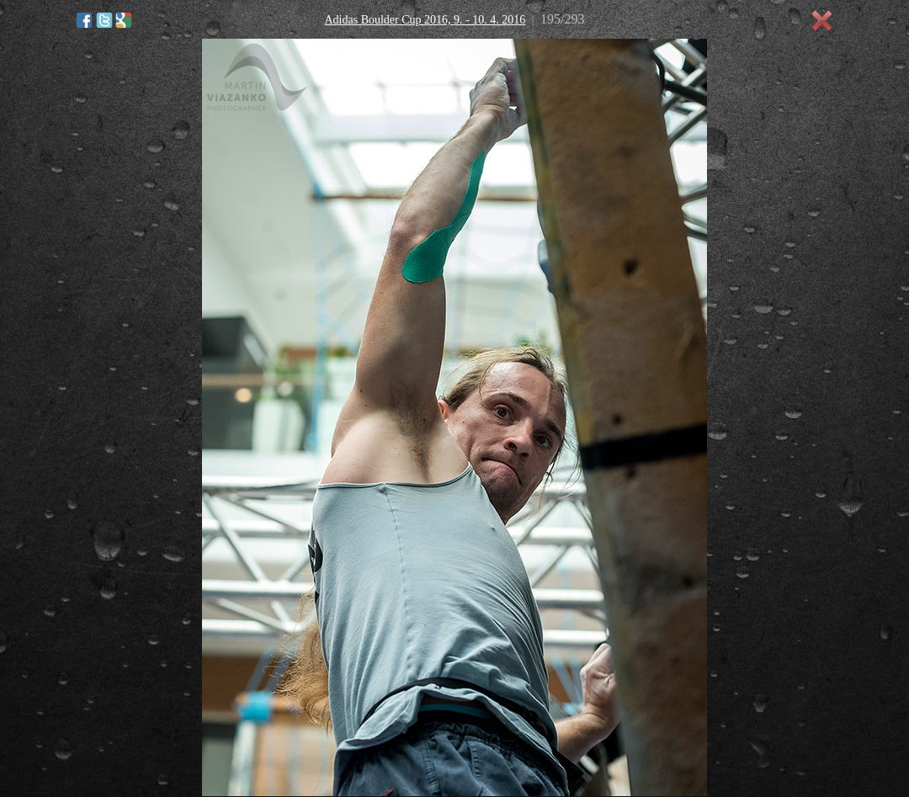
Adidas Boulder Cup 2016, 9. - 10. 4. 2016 (424, 19)
